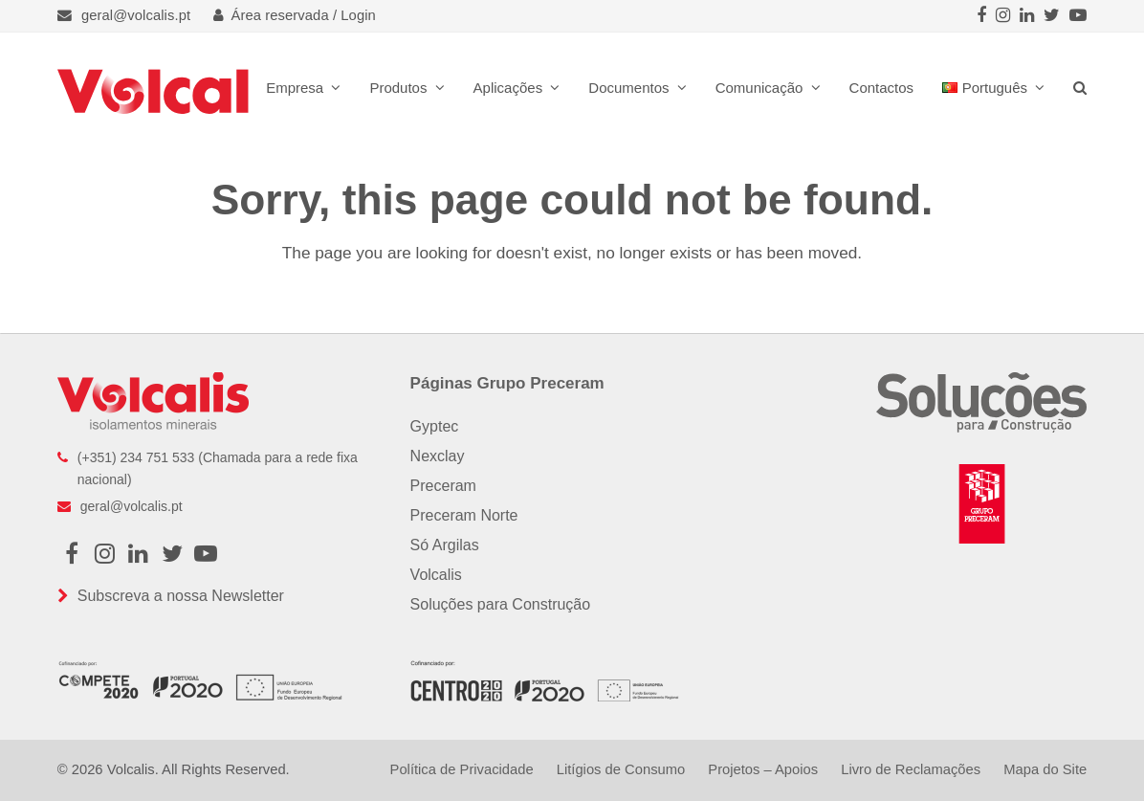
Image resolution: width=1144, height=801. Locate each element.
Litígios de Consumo (621, 769)
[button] (1080, 88)
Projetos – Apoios (763, 769)
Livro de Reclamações (910, 769)
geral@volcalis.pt (135, 15)
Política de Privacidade (462, 769)
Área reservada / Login (294, 15)
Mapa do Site (1045, 769)
